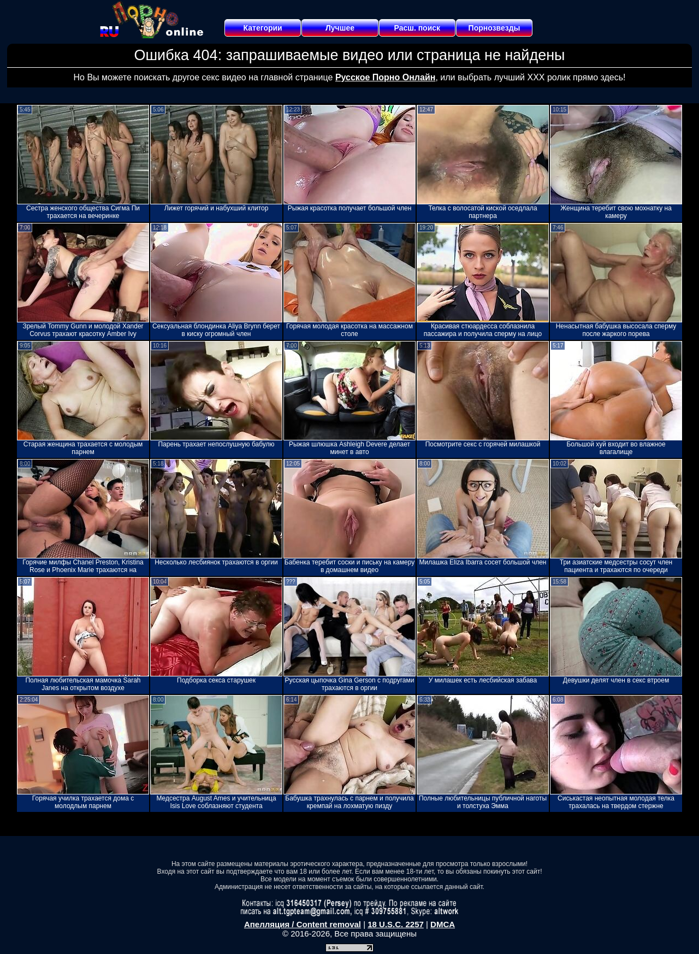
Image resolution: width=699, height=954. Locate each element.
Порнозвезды (494, 27)
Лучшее (339, 27)
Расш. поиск (417, 27)
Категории (263, 27)
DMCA (442, 924)
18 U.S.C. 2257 (396, 924)
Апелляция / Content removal (302, 924)
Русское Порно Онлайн (385, 77)
